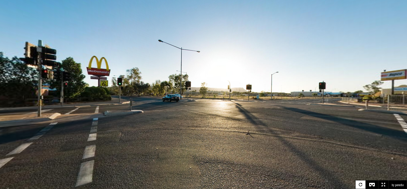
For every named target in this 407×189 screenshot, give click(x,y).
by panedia (398, 185)
